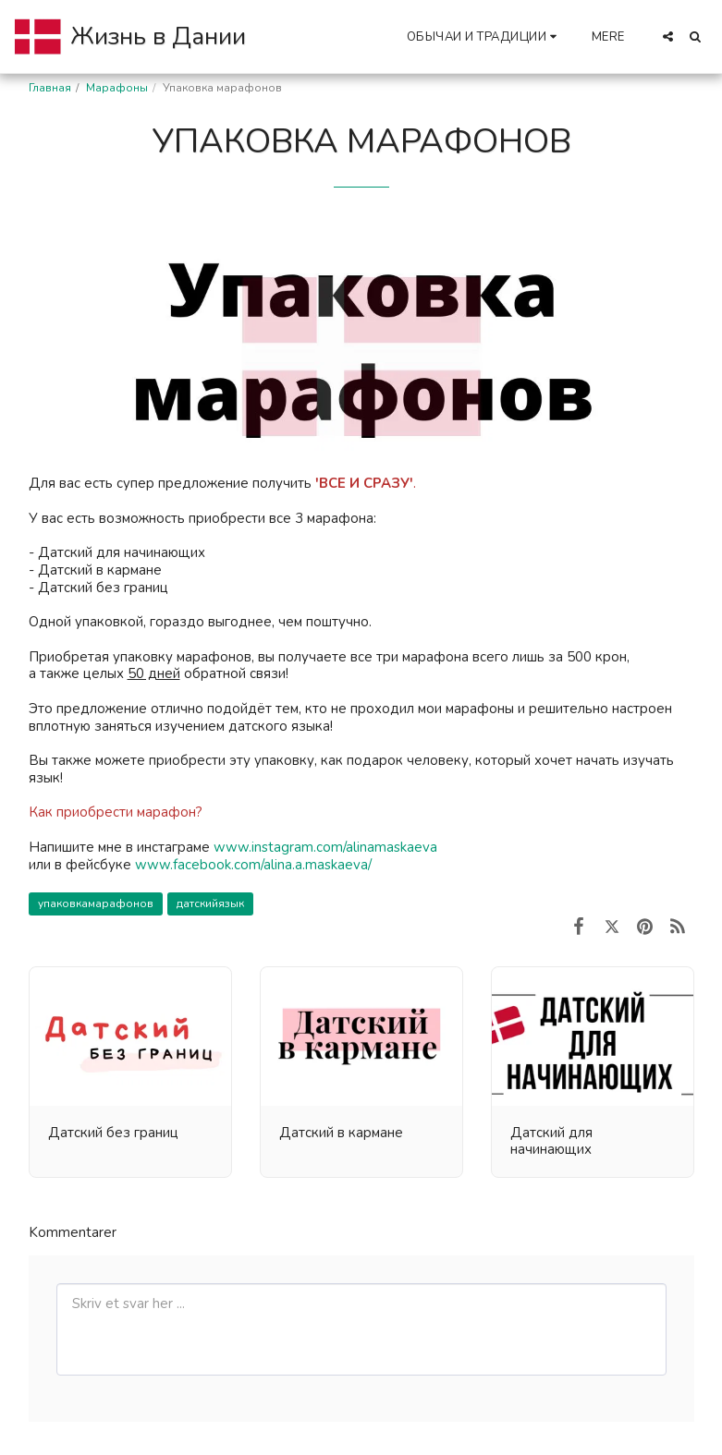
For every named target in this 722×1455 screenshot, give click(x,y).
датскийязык (210, 903)
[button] (484, 36)
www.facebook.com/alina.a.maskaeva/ (253, 864)
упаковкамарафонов (95, 903)
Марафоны (117, 87)
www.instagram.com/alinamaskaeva (325, 847)
